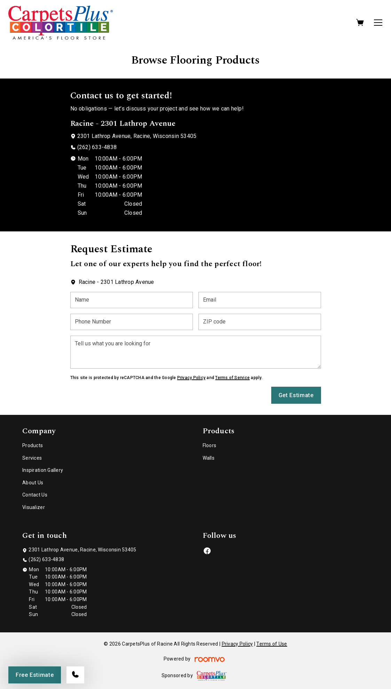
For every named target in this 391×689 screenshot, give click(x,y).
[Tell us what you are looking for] (195, 352)
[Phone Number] (131, 322)
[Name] (131, 300)
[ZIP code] (259, 322)
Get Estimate (296, 395)
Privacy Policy (191, 377)
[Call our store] (75, 674)
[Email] (259, 300)
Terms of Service (232, 377)
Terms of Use (271, 644)
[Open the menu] (378, 22)
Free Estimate (35, 675)
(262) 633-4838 (97, 147)
